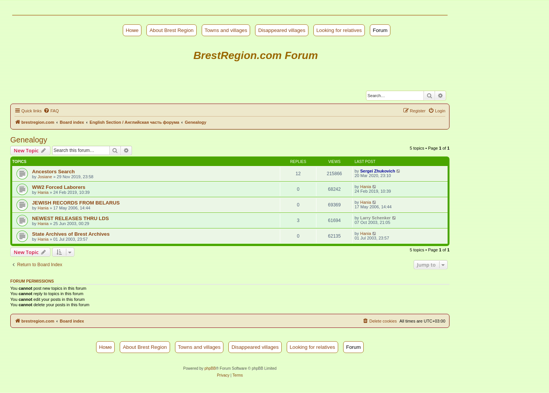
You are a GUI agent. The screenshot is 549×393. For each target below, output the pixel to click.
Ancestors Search (53, 171)
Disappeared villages (281, 30)
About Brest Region (171, 30)
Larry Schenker (375, 218)
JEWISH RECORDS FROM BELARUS (76, 203)
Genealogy (28, 140)
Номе (132, 30)
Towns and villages (226, 30)
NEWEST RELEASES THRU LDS (70, 218)
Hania (43, 192)
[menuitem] (51, 110)
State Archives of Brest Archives (71, 234)
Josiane (45, 176)
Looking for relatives (339, 30)
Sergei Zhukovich (377, 171)
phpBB (210, 368)
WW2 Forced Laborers (58, 187)
